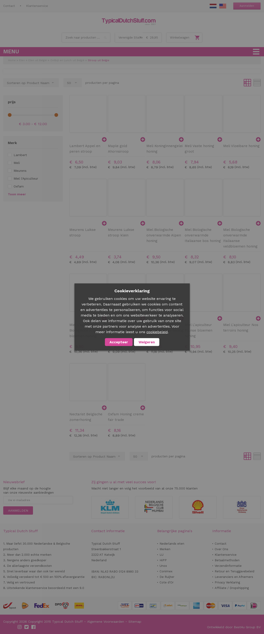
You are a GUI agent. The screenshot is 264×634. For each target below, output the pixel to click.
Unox (163, 566)
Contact (9, 6)
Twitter (26, 627)
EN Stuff (222, 6)
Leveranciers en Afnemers (234, 577)
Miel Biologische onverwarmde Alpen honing (163, 235)
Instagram (20, 627)
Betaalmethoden (227, 560)
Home (12, 60)
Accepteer (119, 342)
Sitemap (134, 621)
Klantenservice (37, 6)
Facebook (33, 627)
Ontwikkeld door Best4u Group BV (234, 627)
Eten (22, 60)
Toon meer (17, 194)
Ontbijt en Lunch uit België (67, 60)
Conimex (166, 571)
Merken (165, 549)
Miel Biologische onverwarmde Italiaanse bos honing (203, 235)
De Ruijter (167, 577)
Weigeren (147, 342)
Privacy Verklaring (227, 582)
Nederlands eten (172, 543)
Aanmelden (247, 5)
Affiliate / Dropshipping (232, 588)
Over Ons (221, 549)
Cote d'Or (167, 582)
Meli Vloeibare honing (241, 146)
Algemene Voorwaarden (105, 621)
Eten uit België (37, 60)
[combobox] (86, 37)
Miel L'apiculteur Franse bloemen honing (198, 330)
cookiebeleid (157, 332)
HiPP (163, 560)
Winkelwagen (179, 37)
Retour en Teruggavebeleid (234, 571)
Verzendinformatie (228, 566)
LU (161, 554)
